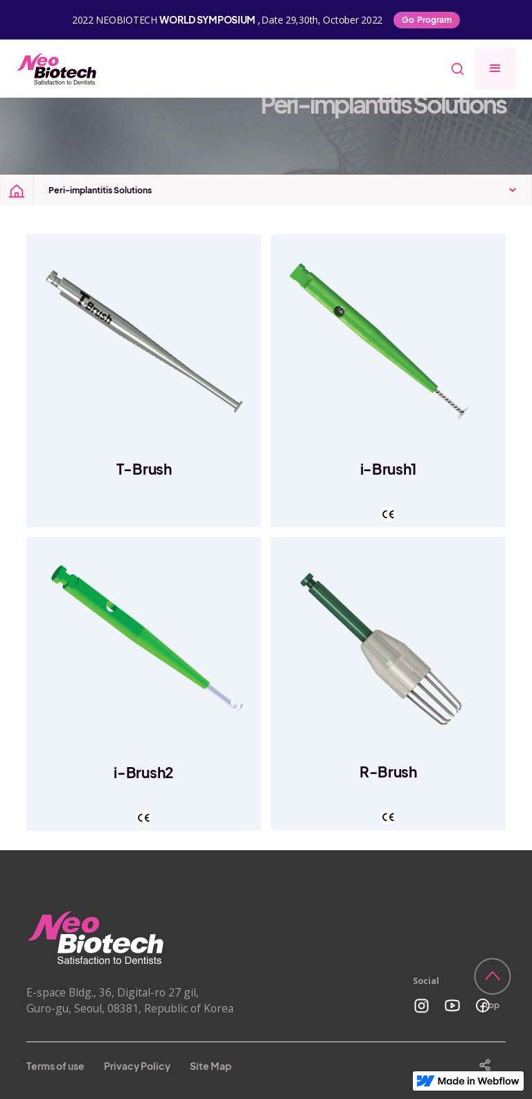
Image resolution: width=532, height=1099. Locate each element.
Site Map (210, 1066)
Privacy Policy (137, 1066)
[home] (57, 69)
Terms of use (55, 1066)
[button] (495, 68)
